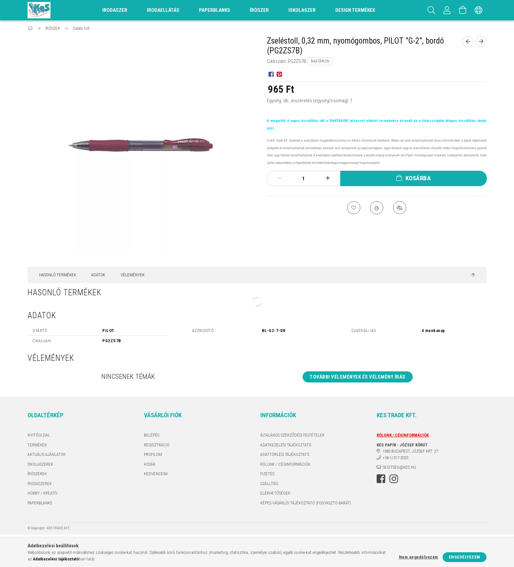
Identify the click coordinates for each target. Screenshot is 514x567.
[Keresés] (431, 10)
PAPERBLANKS (40, 502)
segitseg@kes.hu (399, 467)
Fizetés (267, 473)
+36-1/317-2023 (395, 457)
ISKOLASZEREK (40, 464)
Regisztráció (156, 444)
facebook (381, 479)
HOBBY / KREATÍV (43, 493)
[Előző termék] (467, 41)
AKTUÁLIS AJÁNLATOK (47, 454)
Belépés (151, 435)
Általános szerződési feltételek (292, 435)
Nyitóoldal (39, 435)
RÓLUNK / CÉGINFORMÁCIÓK (285, 464)
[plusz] (328, 178)
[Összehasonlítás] (399, 207)
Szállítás (269, 483)
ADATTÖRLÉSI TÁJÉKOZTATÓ (284, 454)
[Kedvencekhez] (353, 207)
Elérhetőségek (275, 493)
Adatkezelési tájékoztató (285, 444)
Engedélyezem (464, 557)
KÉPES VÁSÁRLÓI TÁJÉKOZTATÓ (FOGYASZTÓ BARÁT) (305, 502)
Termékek (37, 444)
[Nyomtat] (376, 207)
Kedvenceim (156, 473)
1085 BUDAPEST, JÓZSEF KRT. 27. (411, 451)
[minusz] (279, 178)
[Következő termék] (480, 41)
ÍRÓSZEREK (37, 473)
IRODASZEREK (40, 483)
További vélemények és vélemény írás (357, 377)
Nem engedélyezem (418, 557)
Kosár (149, 464)
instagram (393, 479)
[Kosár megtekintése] (463, 10)
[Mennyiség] (303, 179)
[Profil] (447, 10)
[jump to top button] (473, 275)
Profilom (153, 454)
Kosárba (418, 178)
